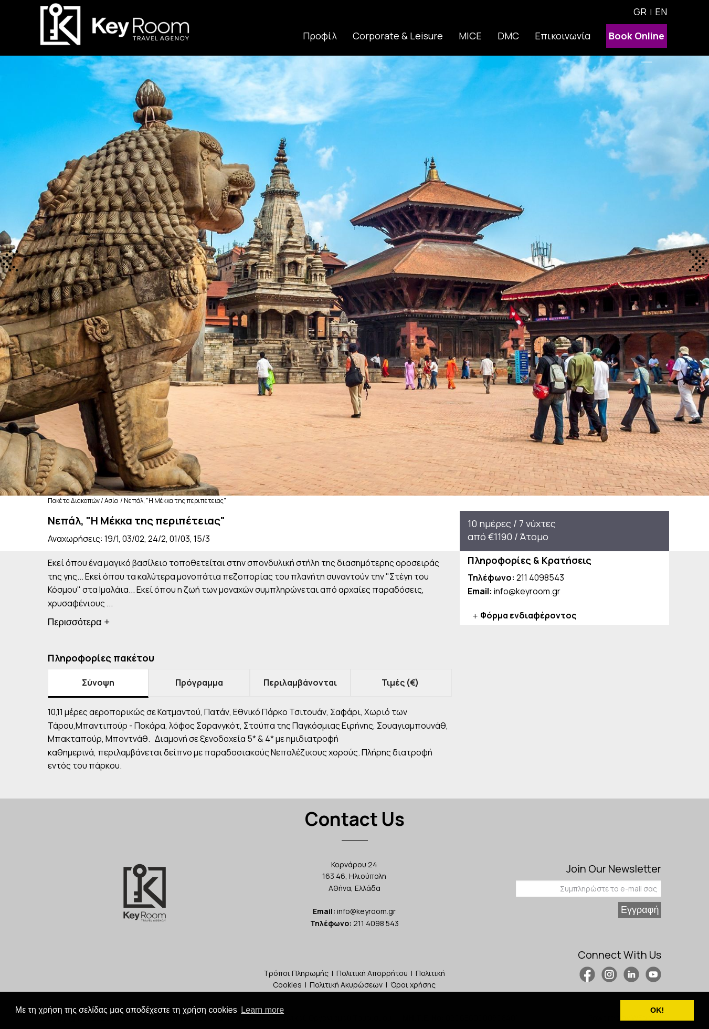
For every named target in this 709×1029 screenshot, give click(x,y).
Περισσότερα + (79, 622)
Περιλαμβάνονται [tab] (300, 682)
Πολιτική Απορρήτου (372, 973)
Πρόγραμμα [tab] (199, 682)
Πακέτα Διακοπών (74, 500)
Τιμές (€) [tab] (401, 682)
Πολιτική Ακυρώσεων (346, 985)
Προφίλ (320, 35)
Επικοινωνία (562, 35)
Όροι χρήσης (413, 985)
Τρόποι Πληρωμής (296, 973)
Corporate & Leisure (398, 35)
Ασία (111, 500)
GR (640, 11)
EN (661, 11)
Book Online (636, 35)
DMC (508, 35)
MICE (470, 35)
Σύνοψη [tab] (98, 682)
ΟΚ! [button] (657, 1010)
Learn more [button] (262, 1009)
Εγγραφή (640, 910)
